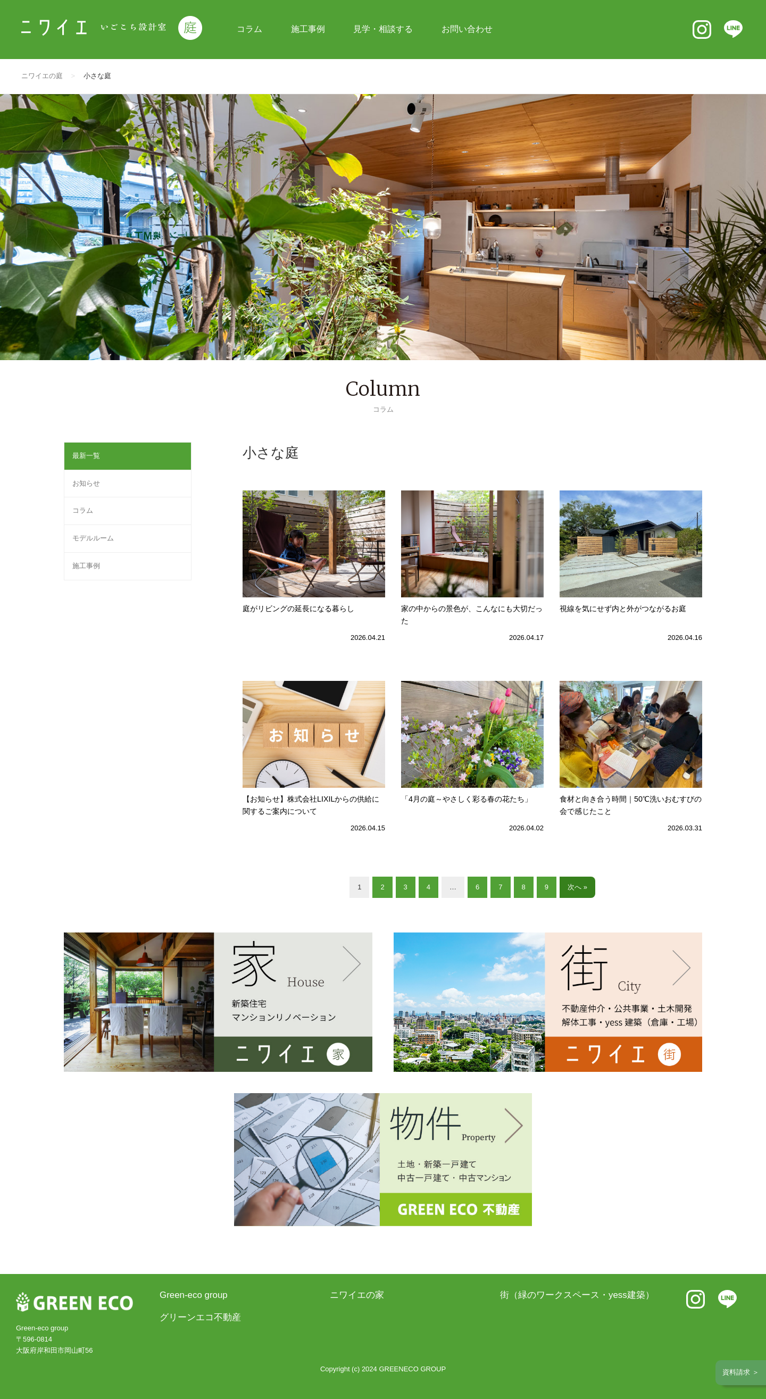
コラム (249, 29)
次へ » (577, 887)
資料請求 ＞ (740, 1372)
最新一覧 (86, 456)
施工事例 (308, 29)
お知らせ (86, 483)
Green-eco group (194, 1295)
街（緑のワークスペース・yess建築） (577, 1295)
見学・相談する (383, 29)
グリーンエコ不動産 (200, 1317)
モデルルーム (93, 538)
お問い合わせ (467, 29)
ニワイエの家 (357, 1295)
